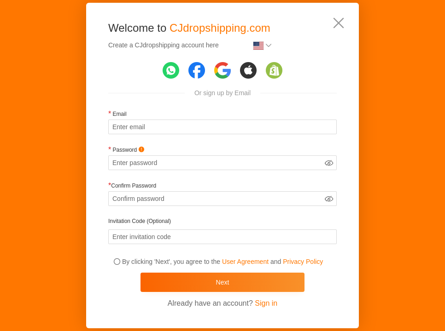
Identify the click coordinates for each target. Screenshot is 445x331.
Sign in (266, 303)
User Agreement (245, 261)
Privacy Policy (303, 261)
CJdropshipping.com (220, 28)
